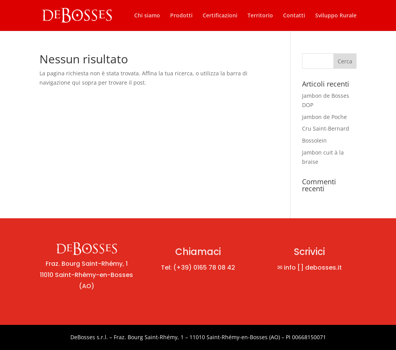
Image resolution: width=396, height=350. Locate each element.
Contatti (294, 16)
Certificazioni (220, 16)
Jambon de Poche (324, 117)
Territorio (260, 16)
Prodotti (181, 16)
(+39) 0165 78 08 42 (204, 267)
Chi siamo (147, 16)
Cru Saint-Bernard (325, 128)
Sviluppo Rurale (336, 16)
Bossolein (314, 140)
